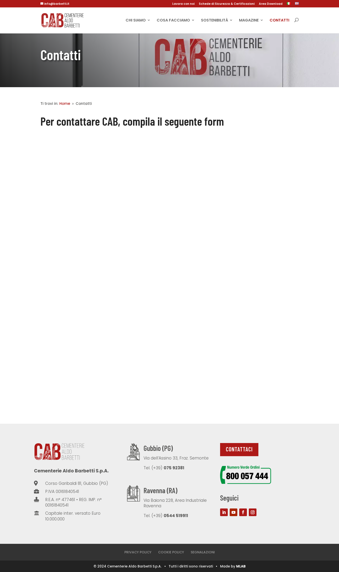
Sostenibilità (214, 20)
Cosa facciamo (173, 20)
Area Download (271, 4)
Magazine (249, 20)
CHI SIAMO (136, 20)
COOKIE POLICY (171, 552)
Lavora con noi (183, 4)
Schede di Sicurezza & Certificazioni (227, 4)
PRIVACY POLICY (137, 552)
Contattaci (239, 449)
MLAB (241, 566)
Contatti (279, 20)
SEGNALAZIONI (203, 552)
